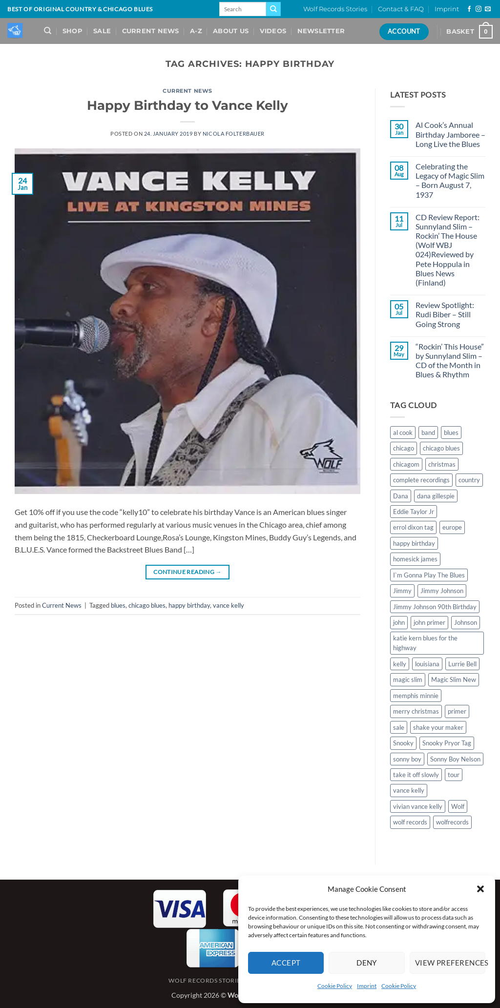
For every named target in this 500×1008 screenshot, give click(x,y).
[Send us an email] (488, 9)
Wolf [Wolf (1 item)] (457, 806)
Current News (150, 31)
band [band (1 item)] (428, 432)
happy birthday (189, 605)
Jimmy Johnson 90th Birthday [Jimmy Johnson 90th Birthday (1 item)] (435, 607)
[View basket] (469, 31)
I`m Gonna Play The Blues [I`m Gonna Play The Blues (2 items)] (429, 575)
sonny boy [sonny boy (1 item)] (407, 759)
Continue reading (187, 571)
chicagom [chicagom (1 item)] (406, 464)
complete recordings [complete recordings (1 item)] (421, 480)
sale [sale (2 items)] (398, 727)
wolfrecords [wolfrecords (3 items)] (452, 822)
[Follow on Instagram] (478, 9)
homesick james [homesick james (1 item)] (415, 559)
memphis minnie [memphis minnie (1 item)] (415, 695)
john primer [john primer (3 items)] (429, 622)
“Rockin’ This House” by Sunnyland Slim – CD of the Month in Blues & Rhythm (450, 360)
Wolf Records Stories (335, 9)
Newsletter (321, 31)
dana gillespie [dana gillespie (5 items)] (436, 496)
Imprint (366, 985)
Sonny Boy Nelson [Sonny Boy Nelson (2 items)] (455, 759)
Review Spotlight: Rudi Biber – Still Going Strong (445, 314)
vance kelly (228, 605)
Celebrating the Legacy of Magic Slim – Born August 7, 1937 (450, 180)
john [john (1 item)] (399, 622)
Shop (72, 31)
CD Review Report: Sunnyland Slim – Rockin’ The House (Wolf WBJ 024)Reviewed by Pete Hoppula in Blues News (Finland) (447, 249)
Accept (286, 962)
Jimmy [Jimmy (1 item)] (402, 591)
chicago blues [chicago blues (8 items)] (441, 448)
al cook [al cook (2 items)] (403, 432)
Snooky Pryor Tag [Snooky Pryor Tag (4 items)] (446, 743)
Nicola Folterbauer (234, 133)
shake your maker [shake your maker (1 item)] (438, 727)
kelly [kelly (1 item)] (399, 664)
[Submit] (273, 9)
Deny (366, 962)
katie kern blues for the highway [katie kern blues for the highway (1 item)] (425, 643)
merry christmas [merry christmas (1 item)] (416, 711)
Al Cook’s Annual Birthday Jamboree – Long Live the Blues (450, 134)
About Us (231, 31)
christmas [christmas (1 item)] (442, 464)
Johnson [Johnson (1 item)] (465, 622)
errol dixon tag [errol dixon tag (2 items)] (413, 527)
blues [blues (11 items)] (451, 432)
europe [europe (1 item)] (452, 527)
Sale (102, 31)
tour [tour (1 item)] (453, 775)
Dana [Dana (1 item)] (400, 496)
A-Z (196, 31)
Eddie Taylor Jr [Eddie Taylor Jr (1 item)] (413, 511)
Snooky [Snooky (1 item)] (403, 743)
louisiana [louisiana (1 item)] (427, 664)
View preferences (450, 962)
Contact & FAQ (401, 9)
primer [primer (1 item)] (457, 711)
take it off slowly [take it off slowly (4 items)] (416, 775)
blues (118, 605)
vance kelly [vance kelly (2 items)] (408, 790)
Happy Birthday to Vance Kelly (187, 105)
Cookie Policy (334, 985)
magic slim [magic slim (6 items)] (407, 679)
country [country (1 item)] (469, 480)
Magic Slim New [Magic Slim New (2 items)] (453, 679)
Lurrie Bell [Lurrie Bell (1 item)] (462, 664)
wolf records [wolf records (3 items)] (410, 822)
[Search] (47, 30)
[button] (480, 889)
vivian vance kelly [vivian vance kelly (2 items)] (417, 806)
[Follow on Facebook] (469, 9)
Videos (273, 31)
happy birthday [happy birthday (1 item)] (414, 543)
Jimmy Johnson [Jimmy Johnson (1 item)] (441, 591)
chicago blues (147, 605)
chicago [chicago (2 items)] (403, 448)
